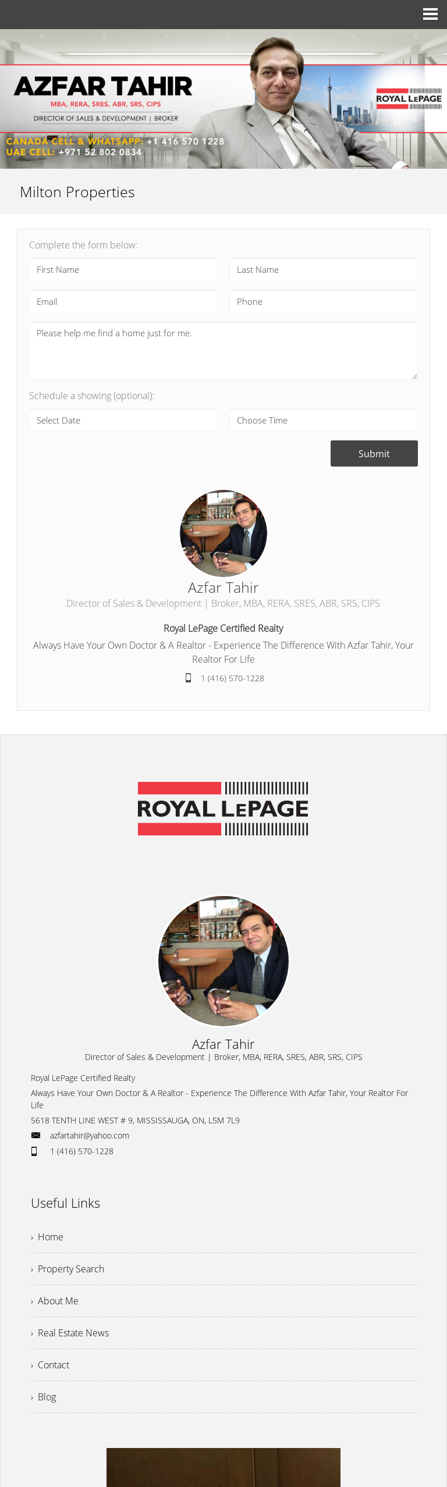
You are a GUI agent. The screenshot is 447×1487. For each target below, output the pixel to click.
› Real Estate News (70, 1332)
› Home (47, 1236)
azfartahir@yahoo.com (89, 1135)
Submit (374, 453)
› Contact (50, 1364)
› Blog (43, 1396)
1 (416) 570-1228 (232, 678)
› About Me (55, 1300)
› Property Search (67, 1268)
